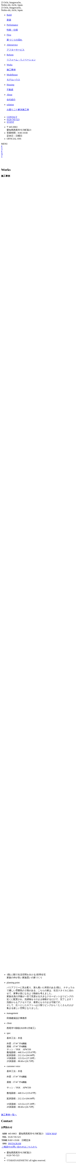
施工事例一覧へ (9, 1114)
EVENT (10, 122)
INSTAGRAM (14, 1143)
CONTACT (12, 117)
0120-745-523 (13, 119)
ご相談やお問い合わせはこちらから (19, 1147)
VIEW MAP (51, 1133)
